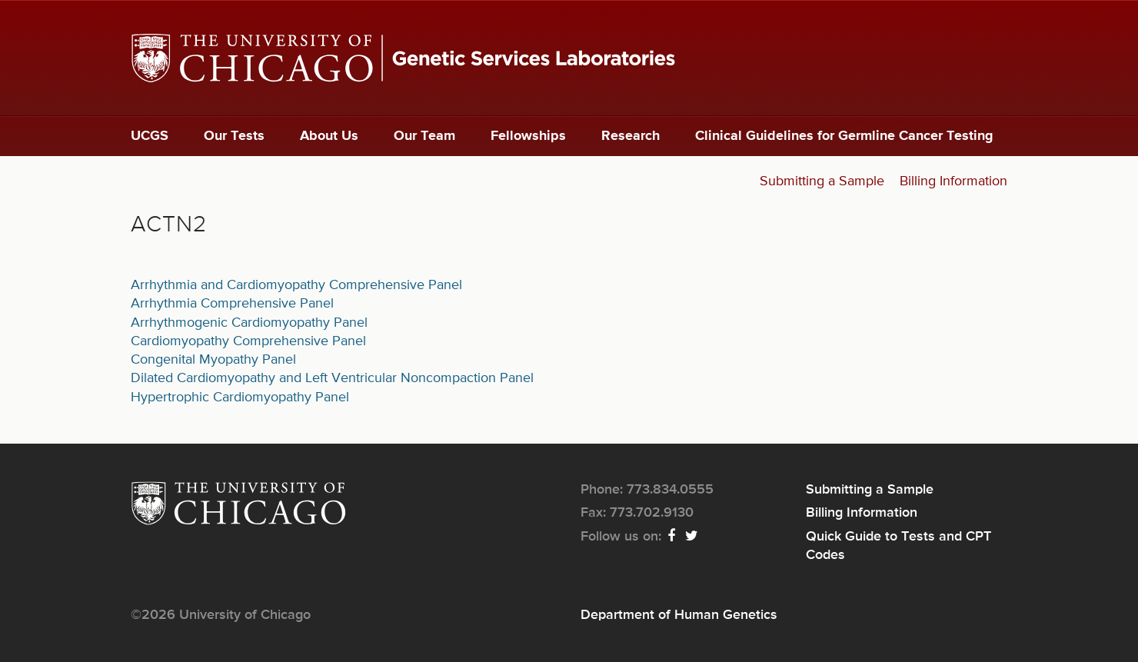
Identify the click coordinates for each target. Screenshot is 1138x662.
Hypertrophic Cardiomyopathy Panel (240, 397)
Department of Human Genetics (679, 615)
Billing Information (953, 181)
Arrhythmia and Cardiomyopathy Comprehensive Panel (296, 285)
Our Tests (234, 136)
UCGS (149, 136)
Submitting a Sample (822, 181)
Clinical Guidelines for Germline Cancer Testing (844, 136)
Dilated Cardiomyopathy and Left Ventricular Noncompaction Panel (332, 378)
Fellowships (528, 136)
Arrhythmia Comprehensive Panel (232, 304)
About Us (329, 136)
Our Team (424, 136)
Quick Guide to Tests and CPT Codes (898, 546)
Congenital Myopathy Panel (213, 360)
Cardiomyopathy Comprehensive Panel (248, 341)
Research (630, 136)
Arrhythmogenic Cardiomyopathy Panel (249, 323)
